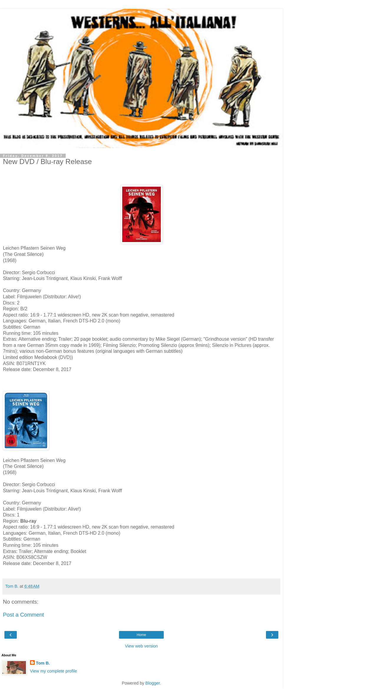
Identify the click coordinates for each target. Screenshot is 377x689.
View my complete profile (53, 671)
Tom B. (43, 663)
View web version (141, 646)
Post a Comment (23, 615)
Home (141, 635)
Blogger (152, 683)
